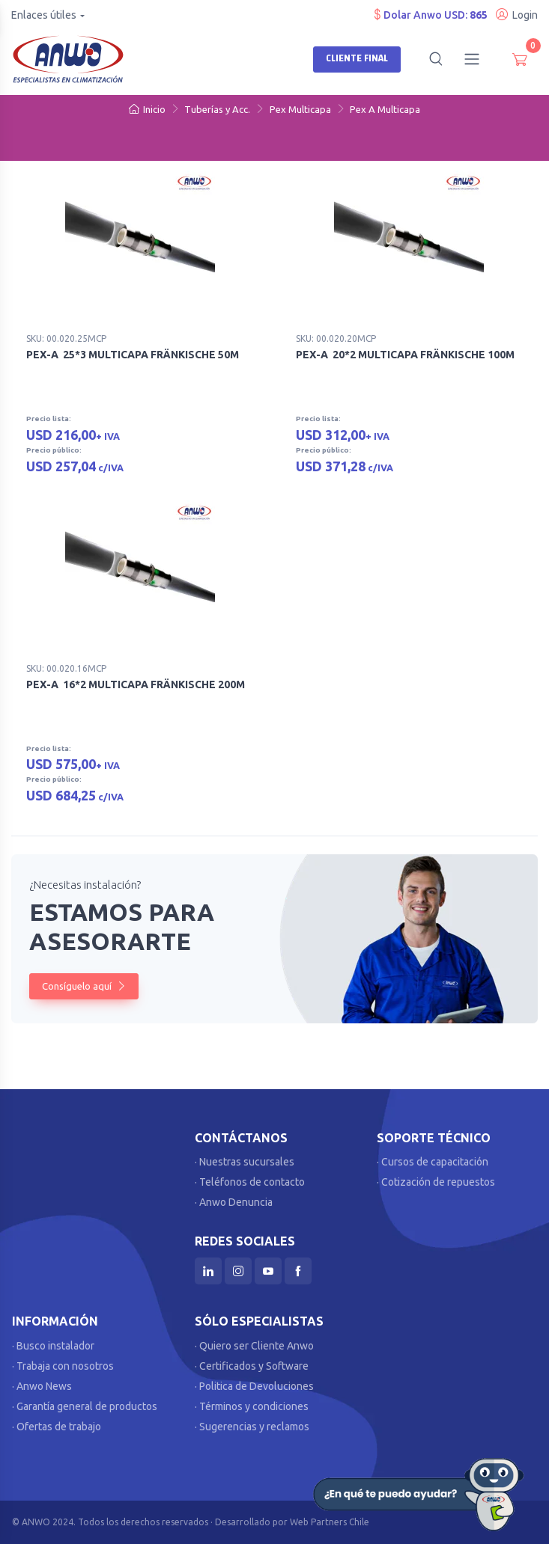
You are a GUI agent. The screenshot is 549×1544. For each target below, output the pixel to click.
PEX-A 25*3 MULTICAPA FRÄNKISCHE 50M (132, 355)
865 (479, 15)
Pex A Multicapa (385, 109)
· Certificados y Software (252, 1366)
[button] (436, 59)
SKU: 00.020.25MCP (66, 338)
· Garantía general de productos (84, 1406)
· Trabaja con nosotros (63, 1366)
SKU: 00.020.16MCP (66, 668)
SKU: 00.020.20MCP (336, 338)
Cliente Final (357, 58)
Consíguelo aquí (84, 986)
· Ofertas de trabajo (56, 1427)
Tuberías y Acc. (217, 109)
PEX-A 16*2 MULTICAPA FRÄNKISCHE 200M (135, 684)
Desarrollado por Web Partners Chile (292, 1522)
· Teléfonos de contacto (250, 1182)
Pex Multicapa (300, 109)
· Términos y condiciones (252, 1406)
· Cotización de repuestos (436, 1182)
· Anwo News (42, 1386)
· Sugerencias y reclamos (252, 1427)
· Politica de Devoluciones (254, 1386)
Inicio (147, 109)
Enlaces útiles (43, 15)
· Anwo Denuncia (234, 1202)
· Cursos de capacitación (432, 1162)
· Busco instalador (53, 1346)
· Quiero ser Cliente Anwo (254, 1346)
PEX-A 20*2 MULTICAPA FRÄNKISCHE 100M (405, 355)
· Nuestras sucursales (244, 1162)
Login (517, 14)
